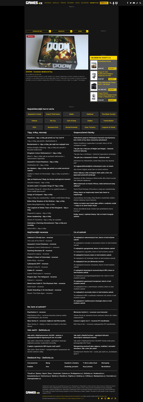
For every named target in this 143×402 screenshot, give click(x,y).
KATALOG (56, 3)
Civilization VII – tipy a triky (38, 165)
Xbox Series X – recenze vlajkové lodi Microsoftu (46, 321)
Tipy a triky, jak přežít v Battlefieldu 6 (42, 141)
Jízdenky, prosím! (71, 366)
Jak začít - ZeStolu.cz (38, 330)
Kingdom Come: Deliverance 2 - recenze (43, 247)
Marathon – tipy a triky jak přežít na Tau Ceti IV (45, 138)
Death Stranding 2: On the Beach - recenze (44, 290)
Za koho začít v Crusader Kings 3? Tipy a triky (45, 186)
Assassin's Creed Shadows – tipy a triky (42, 162)
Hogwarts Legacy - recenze (38, 254)
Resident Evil (53, 127)
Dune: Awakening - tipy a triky (39, 216)
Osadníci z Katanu (71, 363)
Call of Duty (71, 121)
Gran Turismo (90, 127)
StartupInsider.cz (34, 378)
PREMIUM (104, 3)
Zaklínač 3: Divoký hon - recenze (40, 237)
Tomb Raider (109, 121)
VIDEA (77, 3)
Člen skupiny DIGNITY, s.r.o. (76, 398)
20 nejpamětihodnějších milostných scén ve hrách (93, 166)
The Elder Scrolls (108, 114)
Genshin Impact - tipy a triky (38, 182)
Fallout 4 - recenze (34, 280)
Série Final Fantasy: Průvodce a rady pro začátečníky (94, 189)
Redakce (51, 396)
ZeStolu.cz (88, 373)
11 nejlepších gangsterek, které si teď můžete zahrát (94, 248)
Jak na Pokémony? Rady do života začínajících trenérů (48, 179)
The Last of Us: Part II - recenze (39, 241)
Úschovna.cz (46, 376)
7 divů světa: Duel (90, 363)
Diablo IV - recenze (34, 270)
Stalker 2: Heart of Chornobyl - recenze (42, 257)
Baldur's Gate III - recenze (37, 267)
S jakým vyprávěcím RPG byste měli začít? (43, 346)
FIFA (34, 127)
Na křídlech (106, 366)
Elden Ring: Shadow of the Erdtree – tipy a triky (46, 201)
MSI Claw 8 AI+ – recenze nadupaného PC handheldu (94, 324)
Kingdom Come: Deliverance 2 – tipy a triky (44, 153)
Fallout (34, 121)
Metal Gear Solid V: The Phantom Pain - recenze (46, 283)
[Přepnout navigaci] (113, 3)
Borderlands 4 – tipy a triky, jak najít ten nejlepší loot (48, 144)
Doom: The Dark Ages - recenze (40, 293)
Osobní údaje (64, 396)
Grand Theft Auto (53, 114)
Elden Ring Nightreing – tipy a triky (41, 204)
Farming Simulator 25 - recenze (39, 251)
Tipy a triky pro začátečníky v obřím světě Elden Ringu (48, 198)
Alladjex (36, 74)
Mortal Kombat (71, 127)
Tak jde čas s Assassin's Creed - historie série (92, 157)
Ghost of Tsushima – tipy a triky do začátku (44, 220)
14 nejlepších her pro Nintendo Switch (89, 261)
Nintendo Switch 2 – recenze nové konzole (90, 312)
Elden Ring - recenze (35, 260)
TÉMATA (63, 3)
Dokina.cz (80, 376)
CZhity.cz (89, 376)
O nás (81, 396)
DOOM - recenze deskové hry (39, 72)
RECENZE (48, 3)
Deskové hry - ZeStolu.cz (40, 357)
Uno (47, 366)
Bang (48, 363)
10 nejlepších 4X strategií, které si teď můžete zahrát (94, 258)
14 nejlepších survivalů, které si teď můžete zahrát (93, 292)
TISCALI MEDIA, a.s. (62, 398)
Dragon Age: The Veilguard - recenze (42, 277)
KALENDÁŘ (85, 3)
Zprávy (38, 373)
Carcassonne (32, 363)
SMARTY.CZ (94, 3)
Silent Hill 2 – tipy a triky (36, 228)
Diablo (90, 121)
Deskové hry (37, 31)
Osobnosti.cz (98, 373)
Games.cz (66, 373)
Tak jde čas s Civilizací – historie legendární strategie (95, 154)
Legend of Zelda (108, 127)
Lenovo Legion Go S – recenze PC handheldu (91, 321)
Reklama (45, 396)
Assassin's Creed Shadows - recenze (41, 244)
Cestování (57, 373)
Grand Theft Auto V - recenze (39, 273)
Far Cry (53, 121)
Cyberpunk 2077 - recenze (37, 264)
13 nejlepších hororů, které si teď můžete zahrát (92, 255)
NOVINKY (70, 3)
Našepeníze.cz (99, 376)
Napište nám (103, 396)
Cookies (57, 396)
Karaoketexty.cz (33, 376)
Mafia (71, 114)
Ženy (50, 373)
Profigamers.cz (77, 373)
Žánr (80, 31)
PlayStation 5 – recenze (36, 312)
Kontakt (76, 396)
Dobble (30, 366)
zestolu (30, 36)
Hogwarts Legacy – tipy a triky (39, 213)
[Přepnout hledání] (110, 3)
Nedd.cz (55, 376)
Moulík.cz (63, 376)
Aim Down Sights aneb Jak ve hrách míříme (91, 169)
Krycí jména (87, 366)
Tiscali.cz (31, 373)
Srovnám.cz (111, 376)
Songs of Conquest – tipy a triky (40, 194)
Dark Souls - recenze (35, 287)
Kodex (71, 396)
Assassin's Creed (34, 114)
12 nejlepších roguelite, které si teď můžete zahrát (93, 252)
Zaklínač (90, 114)
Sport (44, 373)
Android (61, 31)
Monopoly (105, 363)
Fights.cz (71, 376)
